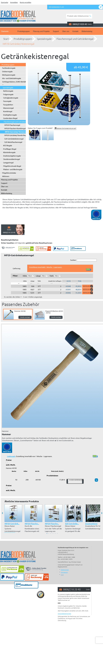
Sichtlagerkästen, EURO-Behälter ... (15, 83)
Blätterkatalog (87, 31)
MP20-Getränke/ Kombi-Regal (16, 135)
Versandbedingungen (64, 614)
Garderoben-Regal (10, 118)
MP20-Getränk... (12, 523)
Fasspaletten (8, 104)
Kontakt (75, 31)
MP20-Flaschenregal (12, 125)
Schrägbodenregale (10, 98)
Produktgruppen (23, 31)
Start (6, 38)
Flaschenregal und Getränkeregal (75, 38)
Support (56, 31)
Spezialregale (44, 38)
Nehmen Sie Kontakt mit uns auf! (65, 128)
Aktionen (5, 176)
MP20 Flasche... (52, 523)
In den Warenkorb (75, 481)
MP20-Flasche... (32, 523)
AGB (62, 575)
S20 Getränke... (72, 523)
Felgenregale (8, 94)
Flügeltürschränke (9, 173)
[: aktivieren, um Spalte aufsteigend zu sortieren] (31, 283)
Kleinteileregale (9, 152)
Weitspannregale (8, 75)
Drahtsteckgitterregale (12, 156)
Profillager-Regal (9, 149)
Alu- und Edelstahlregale (11, 78)
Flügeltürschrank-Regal (12, 166)
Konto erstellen (25, 2)
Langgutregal (8, 162)
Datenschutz (65, 570)
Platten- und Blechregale (12, 169)
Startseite (4, 2)
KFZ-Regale (7, 145)
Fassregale (7, 101)
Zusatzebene (91, 523)
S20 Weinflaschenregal (13, 142)
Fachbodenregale (8, 68)
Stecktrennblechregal (11, 159)
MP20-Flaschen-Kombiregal (15, 128)
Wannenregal (8, 108)
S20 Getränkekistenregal (13, 139)
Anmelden (14, 2)
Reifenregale (8, 91)
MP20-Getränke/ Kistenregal (18, 43)
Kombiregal (7, 111)
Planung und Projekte (41, 31)
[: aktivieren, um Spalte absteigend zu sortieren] (19, 283)
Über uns (65, 31)
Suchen (83, 260)
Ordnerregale (7, 71)
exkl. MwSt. (10, 465)
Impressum (64, 572)
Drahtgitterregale (10, 115)
